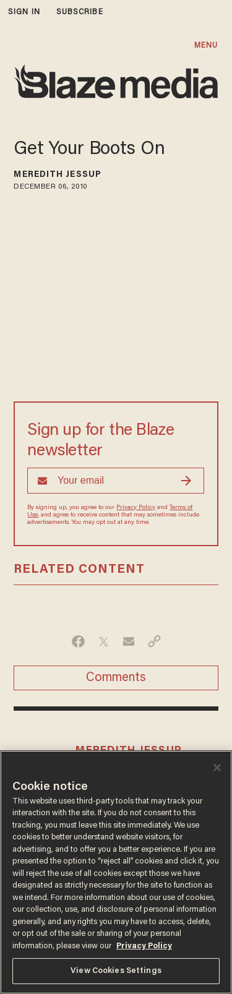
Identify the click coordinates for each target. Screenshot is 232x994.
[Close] (217, 767)
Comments (116, 678)
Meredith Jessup (57, 175)
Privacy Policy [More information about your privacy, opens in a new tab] (144, 946)
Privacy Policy (135, 508)
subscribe (79, 12)
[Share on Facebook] (78, 641)
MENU (206, 45)
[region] (116, 872)
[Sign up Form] (115, 481)
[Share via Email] (128, 641)
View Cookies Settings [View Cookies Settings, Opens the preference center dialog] (116, 971)
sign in (24, 12)
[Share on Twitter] (103, 641)
